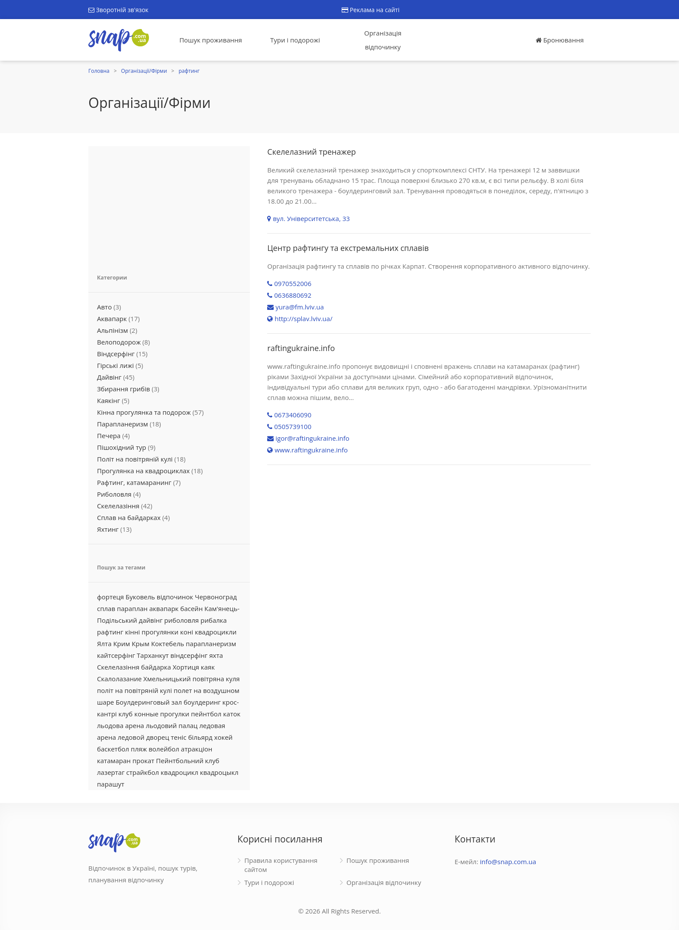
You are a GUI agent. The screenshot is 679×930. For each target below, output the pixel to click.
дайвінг (151, 620)
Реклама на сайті (370, 10)
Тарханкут (153, 655)
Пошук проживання (210, 40)
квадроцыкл (219, 772)
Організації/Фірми (144, 71)
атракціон (196, 749)
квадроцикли (215, 632)
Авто (104, 306)
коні (186, 632)
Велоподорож (119, 342)
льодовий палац (172, 725)
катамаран (114, 760)
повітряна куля (216, 678)
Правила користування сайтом (280, 865)
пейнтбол (206, 713)
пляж (139, 749)
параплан (132, 608)
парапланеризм (211, 643)
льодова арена (120, 725)
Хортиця (186, 667)
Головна (99, 71)
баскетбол (113, 749)
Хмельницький (167, 678)
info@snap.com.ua (508, 861)
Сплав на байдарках (129, 517)
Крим (121, 643)
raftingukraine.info (301, 348)
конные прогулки (161, 713)
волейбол (164, 749)
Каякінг (108, 400)
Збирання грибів (123, 388)
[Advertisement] (169, 204)
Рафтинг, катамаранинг (134, 482)
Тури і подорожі (295, 40)
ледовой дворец (143, 737)
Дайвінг (109, 377)
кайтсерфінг (116, 655)
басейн (191, 608)
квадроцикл (179, 772)
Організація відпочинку (382, 40)
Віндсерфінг (116, 353)
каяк (208, 667)
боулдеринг (202, 702)
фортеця (110, 596)
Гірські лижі (115, 365)
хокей (223, 737)
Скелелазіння (118, 505)
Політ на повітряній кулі (135, 459)
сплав (106, 608)
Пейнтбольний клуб (187, 760)
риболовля (181, 620)
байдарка (156, 667)
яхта (216, 655)
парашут (110, 784)
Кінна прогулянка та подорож (144, 412)
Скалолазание (119, 678)
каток (231, 713)
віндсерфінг (189, 655)
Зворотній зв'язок (118, 10)
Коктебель (167, 643)
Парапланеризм (122, 423)
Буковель (140, 596)
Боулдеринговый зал (149, 702)
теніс (179, 737)
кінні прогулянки (151, 632)
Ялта (104, 643)
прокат (144, 760)
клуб (126, 713)
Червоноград (216, 596)
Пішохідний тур (121, 447)
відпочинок (175, 596)
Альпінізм (112, 330)
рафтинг (189, 71)
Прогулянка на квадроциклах (143, 470)
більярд (200, 737)
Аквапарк (112, 318)
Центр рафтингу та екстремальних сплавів (348, 248)
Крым (140, 643)
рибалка (213, 620)
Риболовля (114, 494)
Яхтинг (108, 529)
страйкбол (142, 772)
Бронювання (560, 40)
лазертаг (111, 772)
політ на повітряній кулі (134, 690)
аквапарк (164, 608)
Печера (108, 435)
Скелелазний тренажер (311, 151)
